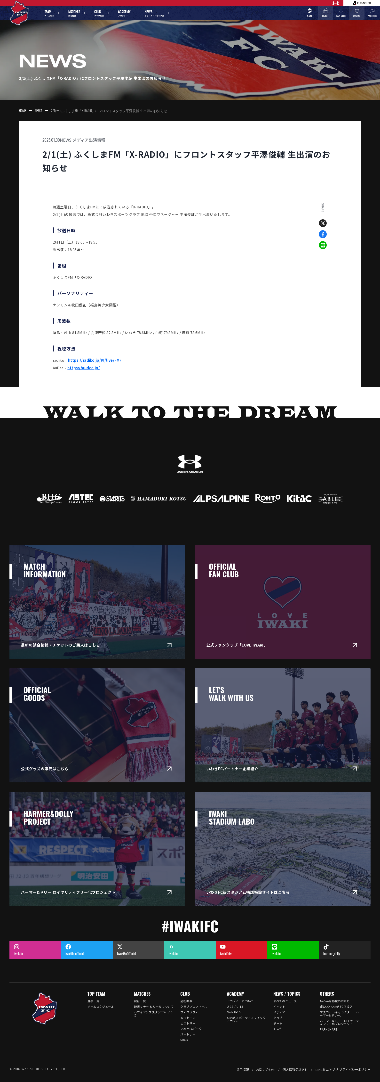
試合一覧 (140, 1001)
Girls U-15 (234, 1012)
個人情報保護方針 (295, 1069)
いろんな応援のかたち (335, 1001)
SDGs (183, 1040)
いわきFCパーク (191, 1028)
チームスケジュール (100, 1006)
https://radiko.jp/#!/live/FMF (95, 360)
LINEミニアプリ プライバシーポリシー (343, 1069)
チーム (277, 1023)
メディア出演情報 (88, 140)
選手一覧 (93, 1001)
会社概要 (186, 1001)
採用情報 (242, 1069)
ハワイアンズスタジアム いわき (154, 1013)
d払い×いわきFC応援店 (336, 1006)
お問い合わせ (265, 1069)
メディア (279, 1012)
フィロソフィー (190, 1012)
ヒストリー (187, 1023)
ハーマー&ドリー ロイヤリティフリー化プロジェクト (339, 1022)
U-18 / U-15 (235, 1006)
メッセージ (187, 1018)
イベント (279, 1006)
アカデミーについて (240, 1001)
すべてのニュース (285, 1001)
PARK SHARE (328, 1029)
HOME (22, 110)
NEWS (38, 110)
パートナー (187, 1034)
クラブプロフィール (193, 1006)
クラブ (277, 1018)
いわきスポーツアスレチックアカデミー (246, 1019)
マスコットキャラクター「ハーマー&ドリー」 (339, 1013)
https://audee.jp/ (83, 367)
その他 (277, 1028)
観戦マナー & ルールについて (154, 1006)
